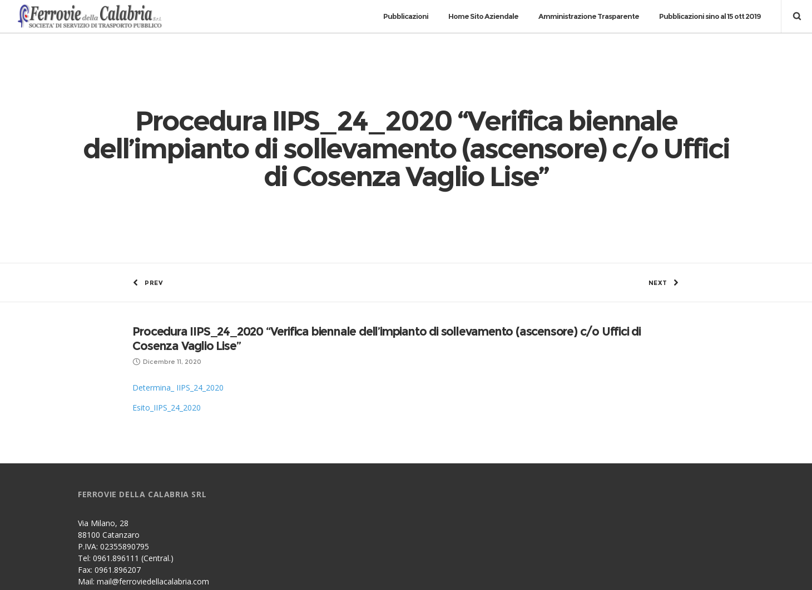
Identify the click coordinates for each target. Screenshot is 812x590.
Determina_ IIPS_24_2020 (178, 301)
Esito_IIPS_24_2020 (166, 321)
